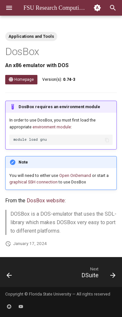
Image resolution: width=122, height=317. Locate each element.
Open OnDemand (75, 175)
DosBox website (46, 200)
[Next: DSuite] (98, 274)
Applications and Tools (31, 36)
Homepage (21, 79)
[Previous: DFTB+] (9, 274)
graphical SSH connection (33, 182)
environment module (52, 126)
